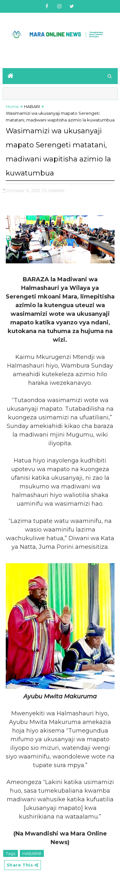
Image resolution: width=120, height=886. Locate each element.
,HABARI (55, 190)
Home (12, 106)
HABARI (32, 106)
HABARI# (31, 853)
